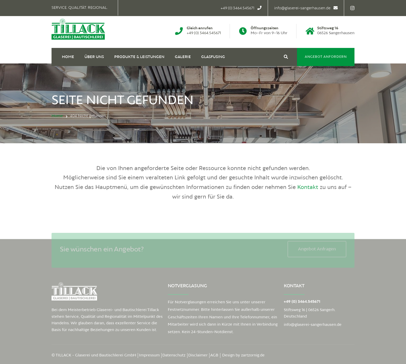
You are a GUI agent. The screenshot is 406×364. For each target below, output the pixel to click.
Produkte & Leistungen (139, 57)
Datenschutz (173, 356)
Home (68, 57)
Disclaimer (198, 356)
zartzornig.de (253, 356)
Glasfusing (213, 57)
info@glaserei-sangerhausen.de (313, 326)
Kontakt (307, 187)
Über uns (94, 57)
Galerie (183, 57)
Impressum (149, 356)
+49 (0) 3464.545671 (204, 33)
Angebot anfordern (326, 57)
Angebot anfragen (317, 251)
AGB (214, 356)
